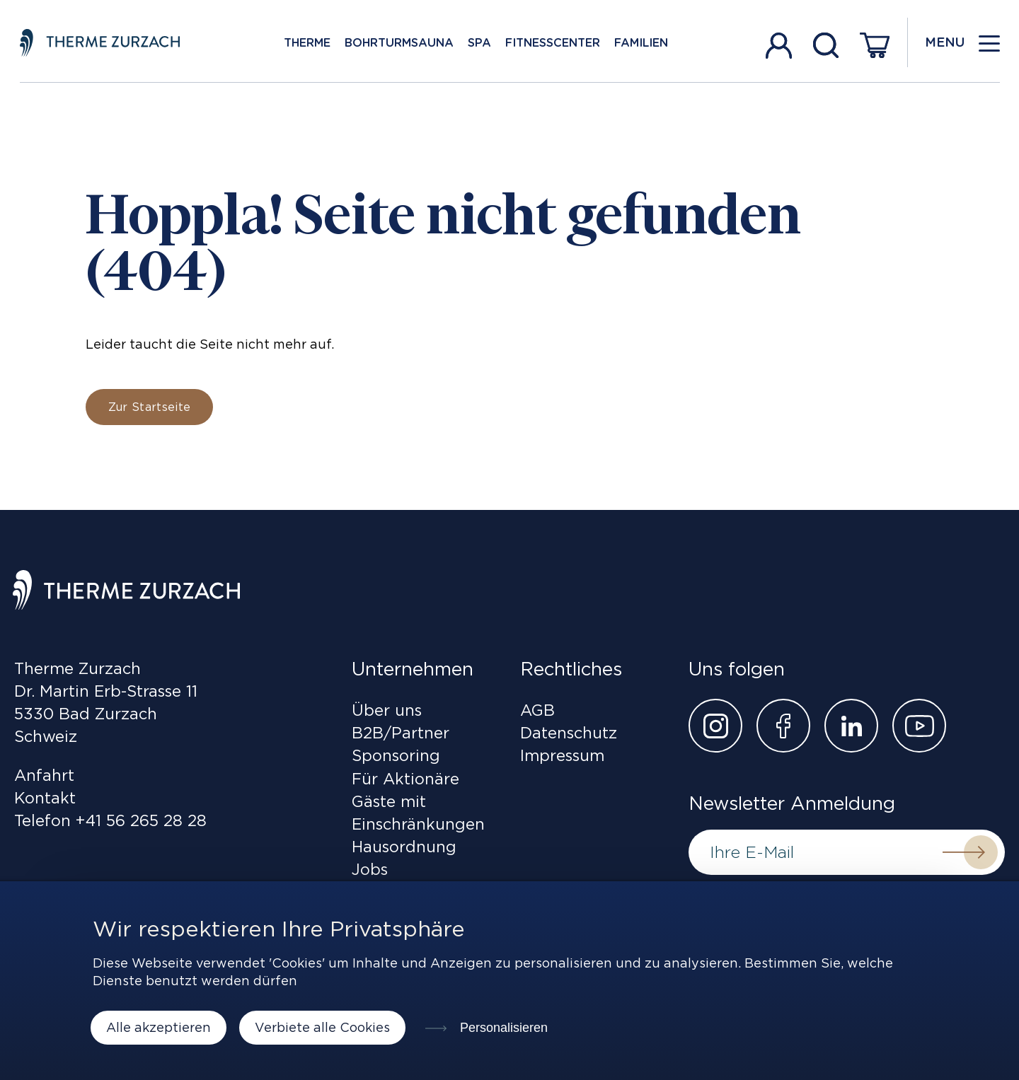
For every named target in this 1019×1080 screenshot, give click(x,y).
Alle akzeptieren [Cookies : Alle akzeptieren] (158, 1027)
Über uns (387, 710)
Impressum (562, 755)
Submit (964, 852)
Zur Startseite (149, 407)
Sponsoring (396, 755)
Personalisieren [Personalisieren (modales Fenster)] (502, 1028)
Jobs (370, 869)
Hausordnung (404, 846)
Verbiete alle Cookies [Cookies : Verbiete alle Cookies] (322, 1027)
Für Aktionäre (405, 779)
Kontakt (45, 798)
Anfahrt (44, 775)
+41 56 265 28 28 (141, 820)
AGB (537, 710)
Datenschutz (568, 733)
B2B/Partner (400, 733)
